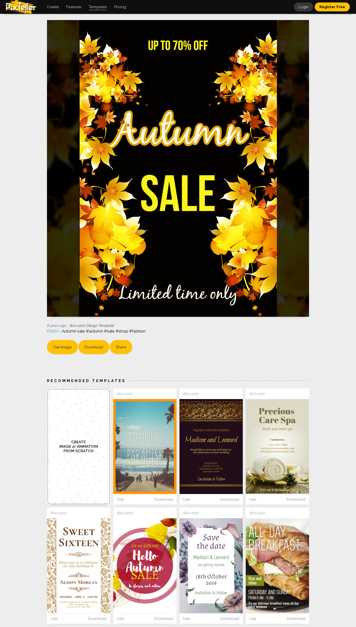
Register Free (332, 7)
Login (304, 7)
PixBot (53, 331)
